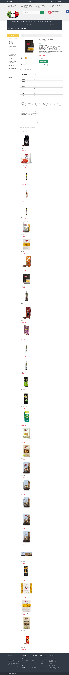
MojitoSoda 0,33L (24, 389)
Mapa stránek (34, 667)
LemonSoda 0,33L (24, 406)
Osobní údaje (24, 664)
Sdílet (45, 64)
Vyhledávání (43, 668)
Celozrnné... (23, 475)
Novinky (33, 660)
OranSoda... (23, 578)
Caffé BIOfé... (23, 424)
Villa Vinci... (23, 200)
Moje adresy (24, 662)
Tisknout (24, 64)
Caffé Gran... (23, 647)
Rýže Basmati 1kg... (24, 337)
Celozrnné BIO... (24, 458)
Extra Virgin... (23, 355)
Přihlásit (59, 1)
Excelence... (23, 286)
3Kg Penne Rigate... (24, 596)
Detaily (27, 69)
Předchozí (22, 58)
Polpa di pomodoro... (24, 165)
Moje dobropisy (25, 660)
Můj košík (55, 1)
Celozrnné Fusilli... (24, 527)
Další (36, 58)
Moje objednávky (25, 658)
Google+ (50, 64)
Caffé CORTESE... (24, 269)
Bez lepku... (23, 441)
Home (23, 35)
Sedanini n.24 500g (24, 613)
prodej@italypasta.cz (55, 668)
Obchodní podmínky (44, 659)
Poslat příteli (25, 62)
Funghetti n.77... (24, 234)
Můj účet (50, 1)
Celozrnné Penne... (24, 544)
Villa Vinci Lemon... (24, 183)
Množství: (41, 58)
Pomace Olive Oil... (24, 303)
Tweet (41, 64)
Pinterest (56, 64)
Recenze (32, 69)
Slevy (32, 658)
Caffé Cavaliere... (24, 148)
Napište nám (34, 665)
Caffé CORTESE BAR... (25, 320)
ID (39, 43)
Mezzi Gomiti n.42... (24, 251)
